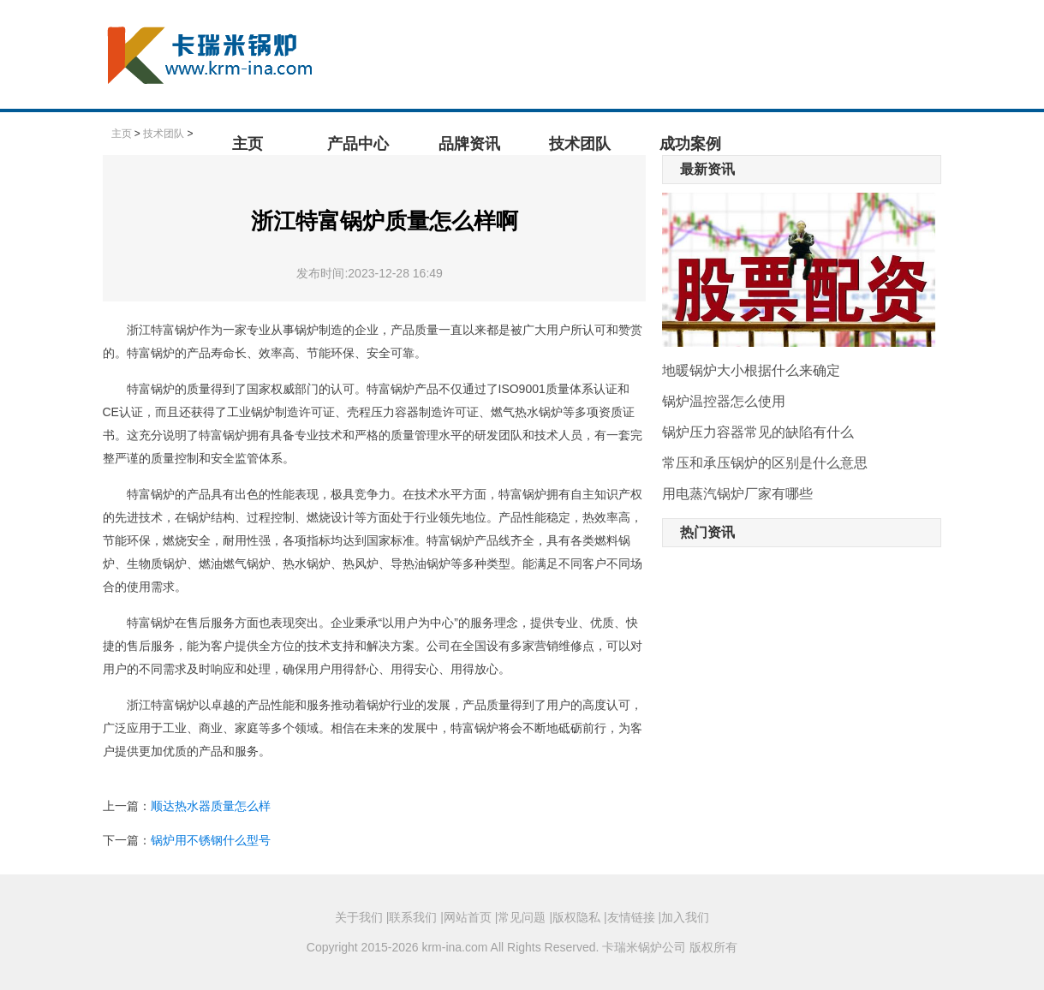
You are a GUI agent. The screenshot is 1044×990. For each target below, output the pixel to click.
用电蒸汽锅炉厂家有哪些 (737, 493)
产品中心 (358, 143)
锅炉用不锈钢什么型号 (211, 840)
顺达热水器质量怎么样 (211, 806)
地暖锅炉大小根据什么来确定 (751, 370)
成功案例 (690, 143)
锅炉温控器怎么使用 (723, 401)
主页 (247, 143)
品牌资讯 (469, 143)
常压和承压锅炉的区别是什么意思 (765, 463)
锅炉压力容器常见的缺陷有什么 (758, 432)
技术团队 (580, 143)
